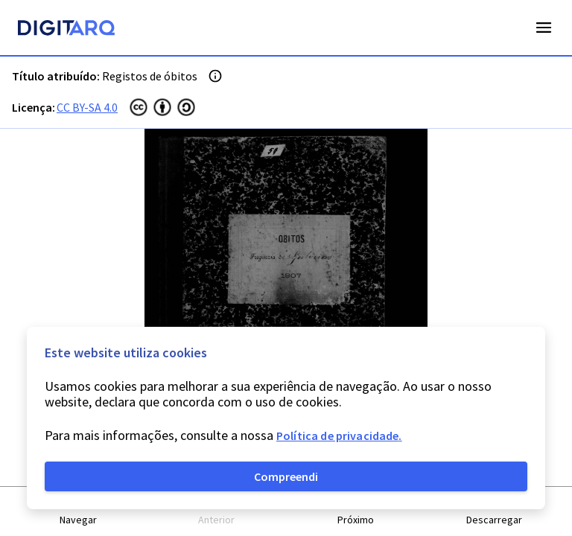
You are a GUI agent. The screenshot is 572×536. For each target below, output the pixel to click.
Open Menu (543, 27)
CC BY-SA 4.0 (87, 107)
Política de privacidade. (339, 435)
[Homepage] (66, 29)
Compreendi (286, 476)
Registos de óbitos (149, 75)
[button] (78, 512)
